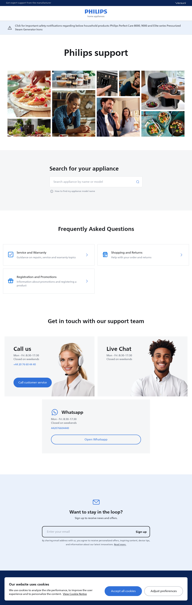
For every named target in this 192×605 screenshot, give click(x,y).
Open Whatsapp (96, 439)
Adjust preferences (164, 591)
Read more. (120, 544)
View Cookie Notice (75, 594)
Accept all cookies (123, 591)
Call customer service (32, 382)
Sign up (141, 531)
